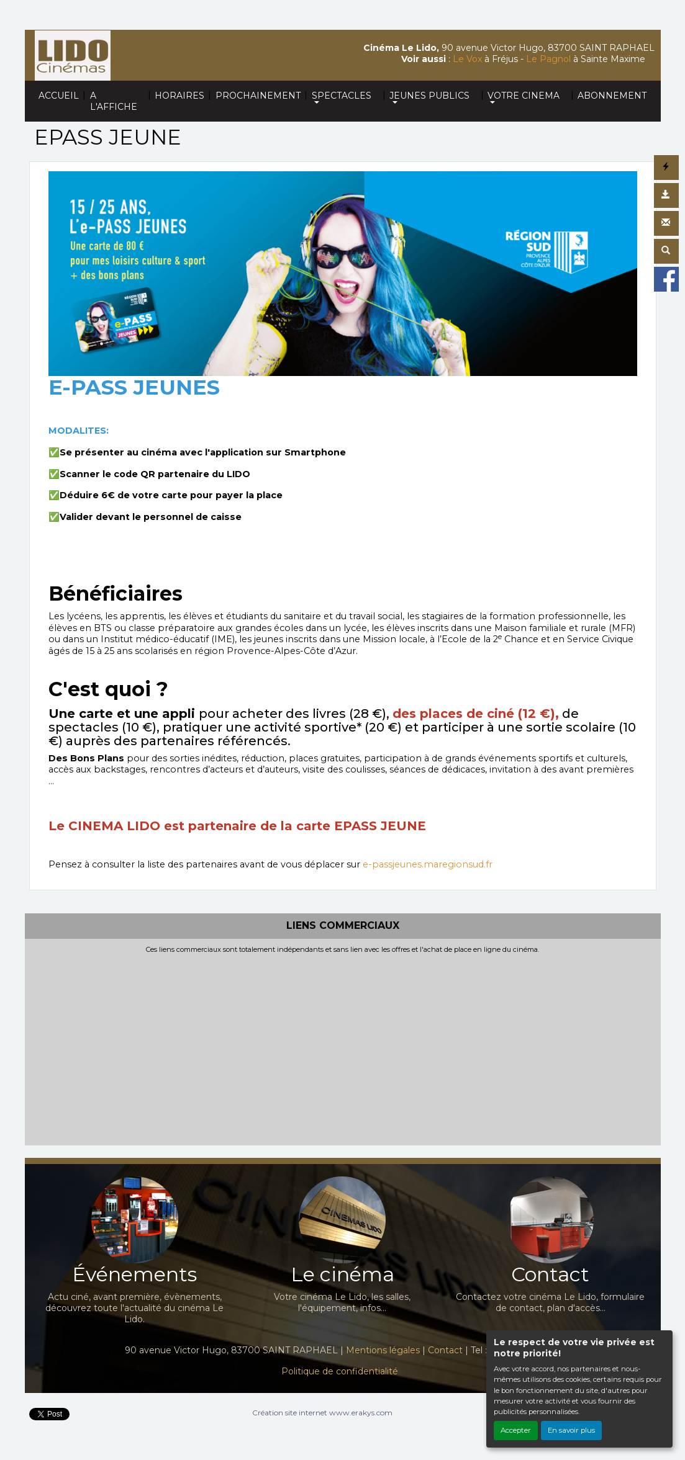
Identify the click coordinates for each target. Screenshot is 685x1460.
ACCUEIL (59, 95)
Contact (445, 1350)
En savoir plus (571, 1430)
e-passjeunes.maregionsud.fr (427, 864)
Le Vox (467, 59)
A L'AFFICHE (113, 101)
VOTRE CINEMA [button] (524, 95)
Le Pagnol (548, 59)
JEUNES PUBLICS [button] (429, 95)
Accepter (516, 1430)
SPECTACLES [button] (341, 95)
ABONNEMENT (612, 95)
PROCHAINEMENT (258, 95)
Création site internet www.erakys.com (322, 1412)
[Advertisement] (343, 1047)
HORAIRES (179, 95)
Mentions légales (383, 1350)
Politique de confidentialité (339, 1371)
